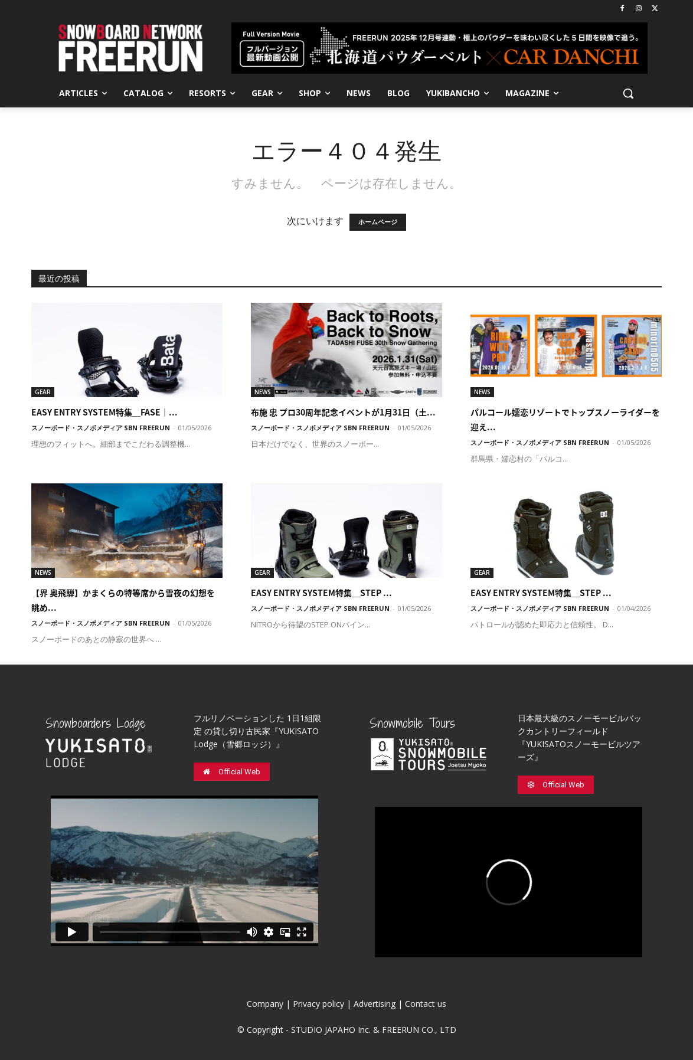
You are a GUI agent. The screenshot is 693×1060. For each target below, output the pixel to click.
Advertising (374, 1003)
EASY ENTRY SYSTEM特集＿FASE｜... (104, 412)
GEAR (43, 392)
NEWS (262, 392)
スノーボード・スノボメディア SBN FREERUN (100, 427)
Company (265, 1003)
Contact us (425, 1003)
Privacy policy (318, 1003)
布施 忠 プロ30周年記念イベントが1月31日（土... (343, 412)
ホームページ (377, 222)
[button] (628, 93)
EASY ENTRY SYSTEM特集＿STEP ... (321, 592)
